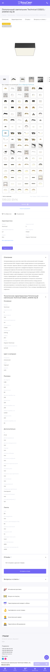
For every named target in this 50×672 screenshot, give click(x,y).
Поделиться (7, 248)
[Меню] (3, 3)
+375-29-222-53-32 (7, 652)
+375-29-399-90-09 (7, 650)
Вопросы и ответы (40, 19)
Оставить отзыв (25, 571)
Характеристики (17, 19)
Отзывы (28, 19)
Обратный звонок (7, 654)
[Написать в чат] (46, 657)
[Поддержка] (47, 3)
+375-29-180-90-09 (7, 648)
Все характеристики (7, 240)
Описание (5, 19)
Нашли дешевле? (25, 208)
